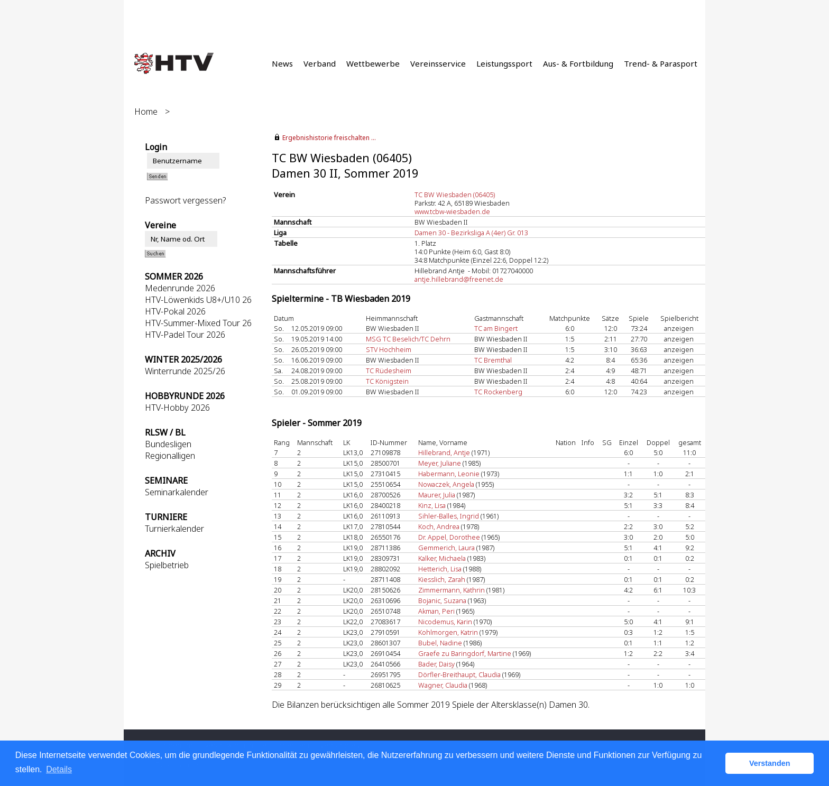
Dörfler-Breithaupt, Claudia (459, 674)
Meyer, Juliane (439, 463)
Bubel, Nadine (440, 643)
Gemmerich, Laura (446, 547)
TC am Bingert (496, 328)
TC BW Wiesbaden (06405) (454, 194)
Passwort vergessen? (185, 200)
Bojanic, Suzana (442, 600)
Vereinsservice (438, 63)
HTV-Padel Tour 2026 (185, 334)
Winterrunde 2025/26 (185, 371)
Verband (319, 63)
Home (146, 111)
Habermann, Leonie (449, 473)
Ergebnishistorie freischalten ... (329, 137)
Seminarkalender (176, 492)
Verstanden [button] (769, 763)
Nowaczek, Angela (446, 484)
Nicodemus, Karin (445, 621)
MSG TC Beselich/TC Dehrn (408, 339)
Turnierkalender (174, 528)
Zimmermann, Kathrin (451, 590)
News (282, 63)
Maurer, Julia (436, 495)
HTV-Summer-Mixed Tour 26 (198, 323)
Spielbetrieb (167, 565)
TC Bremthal (493, 360)
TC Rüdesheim (388, 370)
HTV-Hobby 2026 (177, 407)
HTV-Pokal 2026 (175, 311)
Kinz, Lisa (432, 505)
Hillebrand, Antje (444, 452)
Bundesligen (168, 444)
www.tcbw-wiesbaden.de (452, 211)
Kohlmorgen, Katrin (448, 632)
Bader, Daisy (436, 664)
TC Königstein (387, 381)
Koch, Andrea (438, 526)
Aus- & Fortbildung (578, 63)
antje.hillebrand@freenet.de (458, 279)
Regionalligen (170, 455)
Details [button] (59, 769)
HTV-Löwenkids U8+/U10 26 (198, 300)
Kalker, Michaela (442, 558)
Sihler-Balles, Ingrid (448, 516)
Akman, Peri (436, 611)
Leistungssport (504, 63)
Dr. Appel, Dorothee (449, 537)
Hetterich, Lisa (440, 569)
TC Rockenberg (498, 391)
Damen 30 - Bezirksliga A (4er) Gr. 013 (471, 232)
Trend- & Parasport (660, 63)
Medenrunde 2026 (180, 288)
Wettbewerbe (373, 63)
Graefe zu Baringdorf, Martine (464, 653)
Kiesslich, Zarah (441, 579)
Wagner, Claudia (442, 685)
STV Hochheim (388, 349)
